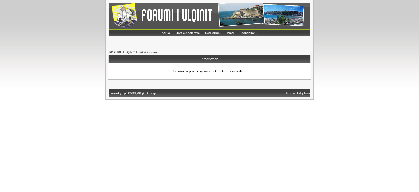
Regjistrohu (213, 32)
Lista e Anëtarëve (187, 32)
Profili (231, 32)
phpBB (125, 93)
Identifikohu (249, 32)
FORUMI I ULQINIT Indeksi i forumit (134, 52)
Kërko (166, 32)
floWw (307, 93)
